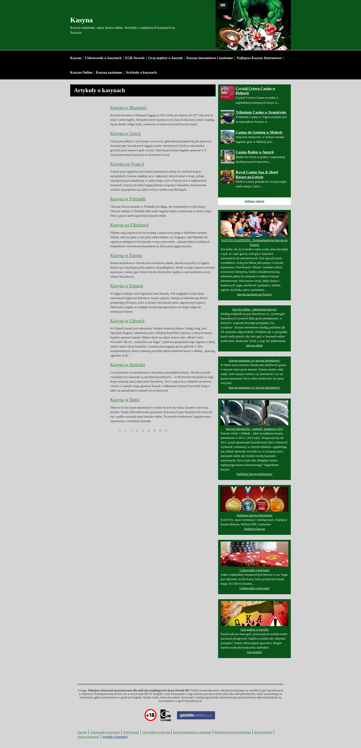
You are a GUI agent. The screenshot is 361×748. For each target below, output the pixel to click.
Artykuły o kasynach (141, 72)
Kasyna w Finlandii (128, 198)
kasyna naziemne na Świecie (254, 294)
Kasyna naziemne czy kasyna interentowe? (254, 387)
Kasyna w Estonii (126, 255)
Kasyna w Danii (124, 399)
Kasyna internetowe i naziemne (210, 58)
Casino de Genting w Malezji (259, 132)
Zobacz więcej (254, 201)
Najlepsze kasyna (254, 529)
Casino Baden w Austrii (255, 152)
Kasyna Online (81, 72)
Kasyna (81, 20)
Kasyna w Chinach (127, 320)
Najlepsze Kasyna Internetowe (259, 58)
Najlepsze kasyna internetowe (254, 474)
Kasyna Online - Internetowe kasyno (254, 309)
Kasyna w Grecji (125, 133)
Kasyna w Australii (127, 364)
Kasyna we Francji (127, 164)
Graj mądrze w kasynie (165, 58)
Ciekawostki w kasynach (103, 58)
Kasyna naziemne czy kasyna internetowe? (254, 360)
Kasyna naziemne (109, 72)
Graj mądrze (254, 652)
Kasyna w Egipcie (126, 285)
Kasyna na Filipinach (129, 224)
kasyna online (254, 345)
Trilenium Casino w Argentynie (261, 112)
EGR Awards (135, 58)
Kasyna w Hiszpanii (128, 107)
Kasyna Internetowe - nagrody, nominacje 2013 (254, 429)
